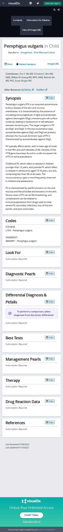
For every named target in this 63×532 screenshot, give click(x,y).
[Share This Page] (59, 10)
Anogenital (26, 52)
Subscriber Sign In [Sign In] (53, 3)
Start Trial (31, 515)
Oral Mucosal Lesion (44, 52)
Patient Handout (26, 64)
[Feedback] (38, 3)
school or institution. (46, 529)
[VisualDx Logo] (14, 3)
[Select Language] (31, 3)
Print (8, 64)
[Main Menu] (3, 3)
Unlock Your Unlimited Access (31, 508)
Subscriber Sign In (31, 521)
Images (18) (53, 64)
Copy (51, 98)
